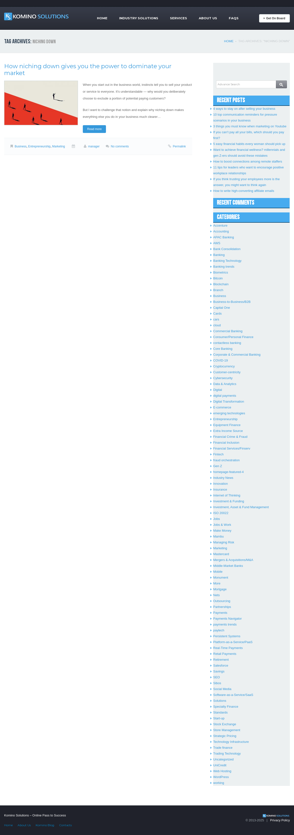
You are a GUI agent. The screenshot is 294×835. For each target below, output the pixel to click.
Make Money (222, 530)
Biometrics (220, 272)
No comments (120, 146)
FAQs (234, 18)
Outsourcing (221, 601)
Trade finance (222, 747)
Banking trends (223, 266)
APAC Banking (223, 237)
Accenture (220, 225)
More (216, 583)
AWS (216, 243)
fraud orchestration (226, 460)
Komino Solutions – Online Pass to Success (35, 815)
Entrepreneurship (39, 146)
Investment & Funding (228, 501)
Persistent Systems (226, 636)
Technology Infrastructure (231, 742)
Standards (220, 712)
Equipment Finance (227, 425)
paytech (218, 630)
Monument (220, 577)
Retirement (221, 659)
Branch (218, 290)
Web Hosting (222, 771)
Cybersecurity (222, 378)
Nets (216, 595)
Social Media (222, 689)
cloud (217, 325)
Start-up (218, 718)
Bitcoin (218, 278)
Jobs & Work (222, 525)
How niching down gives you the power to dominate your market (87, 70)
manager (94, 146)
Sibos (217, 683)
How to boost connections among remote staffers (247, 161)
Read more (94, 129)
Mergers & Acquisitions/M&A (233, 560)
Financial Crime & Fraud (230, 437)
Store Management (226, 730)
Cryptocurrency (224, 366)
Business (21, 146)
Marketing (58, 146)
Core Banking (222, 349)
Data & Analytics (224, 384)
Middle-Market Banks (228, 566)
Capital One (221, 307)
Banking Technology (227, 261)
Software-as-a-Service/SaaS (233, 695)
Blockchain (221, 284)
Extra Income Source (228, 431)
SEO (216, 677)
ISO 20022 (220, 513)
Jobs (216, 519)
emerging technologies (229, 413)
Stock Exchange (224, 724)
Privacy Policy (280, 820)
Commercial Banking (227, 331)
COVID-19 (220, 360)
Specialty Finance (225, 706)
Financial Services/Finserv (231, 448)
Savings (218, 671)
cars (216, 319)
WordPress (221, 777)
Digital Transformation (228, 401)
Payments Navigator (227, 618)
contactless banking (227, 343)
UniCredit (219, 765)
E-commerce (222, 407)
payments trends (225, 624)
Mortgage (220, 589)
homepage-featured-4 (228, 472)
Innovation (220, 483)
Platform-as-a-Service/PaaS (232, 642)
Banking (219, 255)
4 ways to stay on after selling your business (244, 108)
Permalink (179, 146)
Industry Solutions (138, 18)
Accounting (221, 231)
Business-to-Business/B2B (232, 302)
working (218, 783)
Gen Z (217, 466)
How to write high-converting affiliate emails (243, 191)
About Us (208, 18)
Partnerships (222, 607)
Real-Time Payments (228, 648)
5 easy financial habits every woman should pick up (249, 144)
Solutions (219, 701)
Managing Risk (223, 542)
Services (178, 18)
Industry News (223, 478)
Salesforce (220, 665)
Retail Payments (224, 654)
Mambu (218, 536)
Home (102, 18)
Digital (217, 390)
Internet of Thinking (226, 495)
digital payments (224, 395)
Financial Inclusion (226, 442)
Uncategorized (223, 759)
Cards (217, 313)
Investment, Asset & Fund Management (241, 507)
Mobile (217, 571)
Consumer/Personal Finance (233, 337)
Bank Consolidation (227, 249)
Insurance (220, 489)
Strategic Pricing (224, 736)
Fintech (218, 454)
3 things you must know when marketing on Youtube (249, 126)
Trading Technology (227, 753)
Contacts (65, 825)
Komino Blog (45, 825)
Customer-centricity (227, 372)
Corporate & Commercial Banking (237, 354)
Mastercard (221, 554)
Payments (220, 613)
